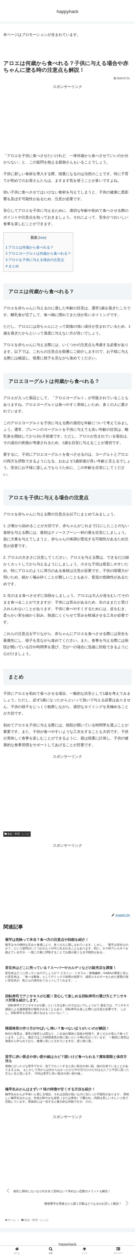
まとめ (12, 266)
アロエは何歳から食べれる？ (30, 247)
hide (42, 237)
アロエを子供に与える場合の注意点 (35, 260)
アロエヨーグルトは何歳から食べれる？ (38, 253)
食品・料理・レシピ (16, 833)
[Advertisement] (67, 118)
